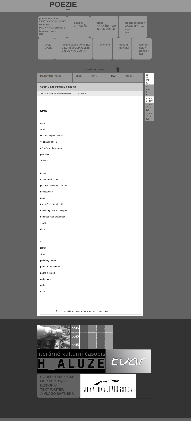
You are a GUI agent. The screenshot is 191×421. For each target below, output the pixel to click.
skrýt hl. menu (95, 69)
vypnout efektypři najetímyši (143, 49)
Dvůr (122, 76)
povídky (80, 24)
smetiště (105, 44)
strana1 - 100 (149, 99)
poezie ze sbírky (52, 26)
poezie (63, 6)
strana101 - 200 (149, 107)
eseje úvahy (48, 46)
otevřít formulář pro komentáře (85, 311)
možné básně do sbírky (76, 47)
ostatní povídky (124, 46)
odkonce (148, 90)
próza (106, 25)
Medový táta (51, 76)
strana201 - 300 (149, 116)
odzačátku (147, 79)
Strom (87, 76)
